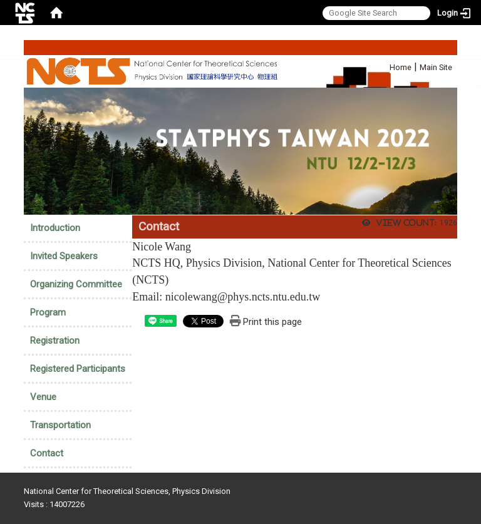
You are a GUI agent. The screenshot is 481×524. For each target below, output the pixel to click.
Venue (43, 397)
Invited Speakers (64, 256)
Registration (55, 340)
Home (400, 67)
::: (383, 65)
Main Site (436, 67)
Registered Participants (77, 368)
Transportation (60, 425)
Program (48, 312)
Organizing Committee (76, 284)
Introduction (55, 228)
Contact (46, 453)
